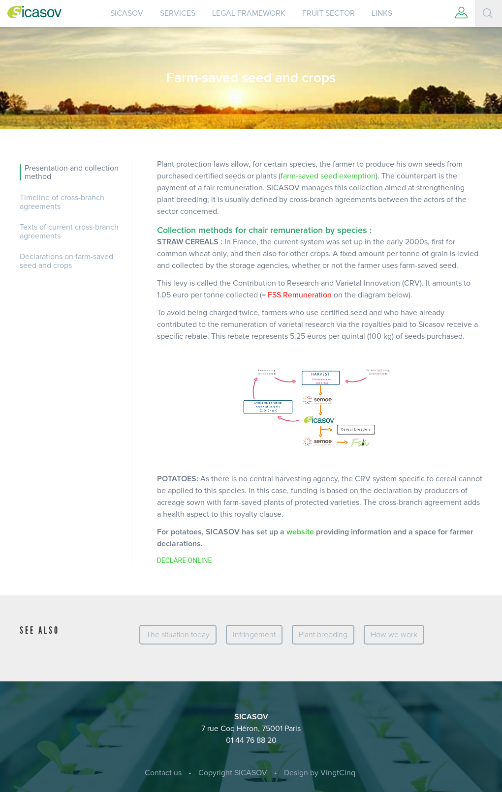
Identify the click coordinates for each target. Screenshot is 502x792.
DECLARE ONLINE (184, 560)
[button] (461, 13)
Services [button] (177, 13)
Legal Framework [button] (248, 13)
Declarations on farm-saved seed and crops (66, 261)
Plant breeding (323, 635)
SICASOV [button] (126, 13)
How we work (394, 635)
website (300, 532)
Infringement (254, 635)
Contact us (163, 773)
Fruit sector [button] (328, 13)
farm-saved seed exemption (328, 176)
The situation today (178, 635)
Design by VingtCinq (319, 773)
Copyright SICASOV (232, 773)
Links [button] (382, 13)
